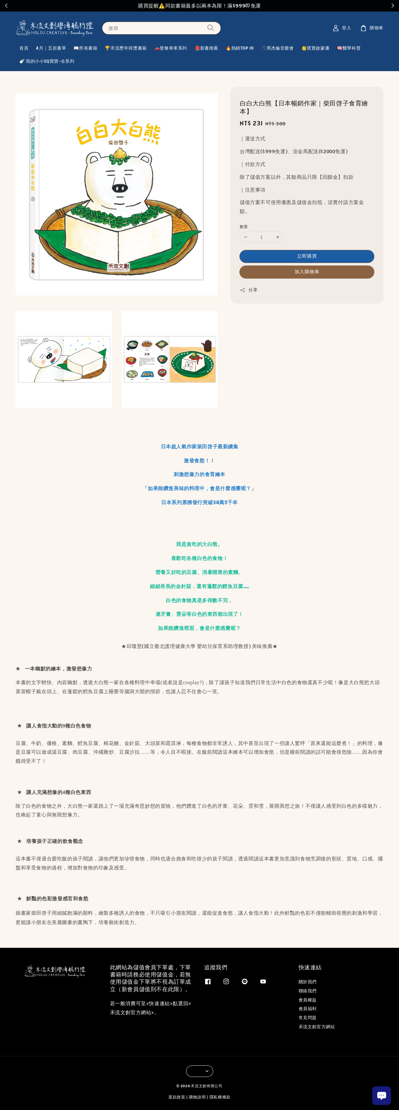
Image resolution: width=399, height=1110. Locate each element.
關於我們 (308, 982)
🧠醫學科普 (349, 48)
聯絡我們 (308, 991)
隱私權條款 (220, 1097)
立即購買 (307, 256)
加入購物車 (307, 272)
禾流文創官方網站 (317, 1027)
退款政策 (176, 1097)
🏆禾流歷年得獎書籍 (126, 48)
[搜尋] (211, 28)
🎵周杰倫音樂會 (277, 48)
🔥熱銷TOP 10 (239, 48)
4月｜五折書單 (51, 48)
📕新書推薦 (206, 48)
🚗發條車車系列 (170, 48)
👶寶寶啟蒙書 (315, 48)
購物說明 (197, 1097)
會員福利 (308, 1008)
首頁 (23, 48)
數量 (244, 226)
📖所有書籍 (85, 48)
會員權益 (308, 1000)
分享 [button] (248, 290)
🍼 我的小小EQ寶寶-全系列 (46, 61)
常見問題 (308, 1017)
